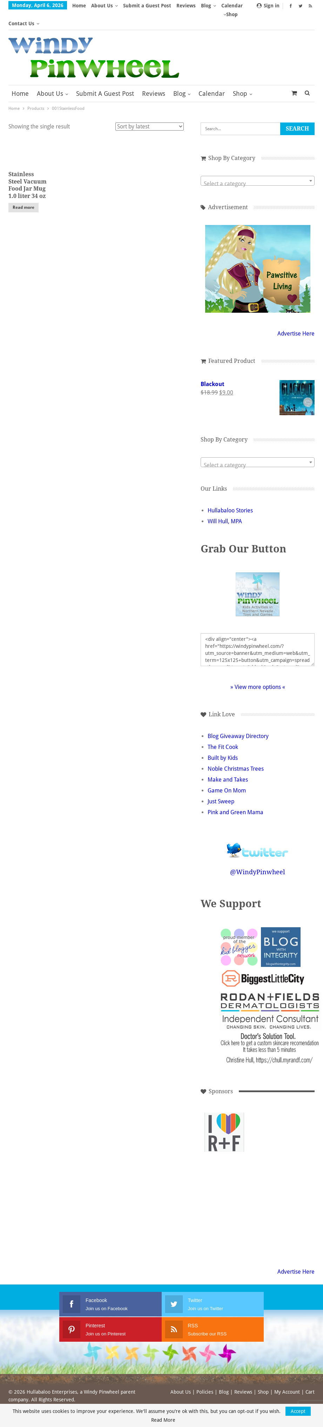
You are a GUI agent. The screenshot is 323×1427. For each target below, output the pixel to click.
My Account (287, 1374)
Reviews (186, 5)
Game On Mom (227, 772)
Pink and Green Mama (235, 794)
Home (79, 5)
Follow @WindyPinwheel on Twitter (257, 828)
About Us (102, 5)
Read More (163, 1420)
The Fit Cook (223, 729)
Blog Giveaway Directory (238, 718)
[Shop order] (149, 109)
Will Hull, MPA (225, 503)
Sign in (268, 5)
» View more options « (257, 669)
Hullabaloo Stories (230, 492)
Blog (179, 75)
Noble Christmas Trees (236, 751)
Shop (240, 75)
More (209, 5)
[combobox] (258, 163)
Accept (298, 1411)
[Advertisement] (224, 1162)
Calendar (211, 75)
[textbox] (257, 166)
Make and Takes (228, 761)
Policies (204, 1374)
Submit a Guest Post (147, 5)
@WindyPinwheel (257, 854)
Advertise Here (296, 315)
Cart (310, 1374)
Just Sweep (221, 783)
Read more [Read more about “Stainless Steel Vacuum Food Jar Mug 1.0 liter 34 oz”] (23, 189)
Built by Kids (223, 740)
